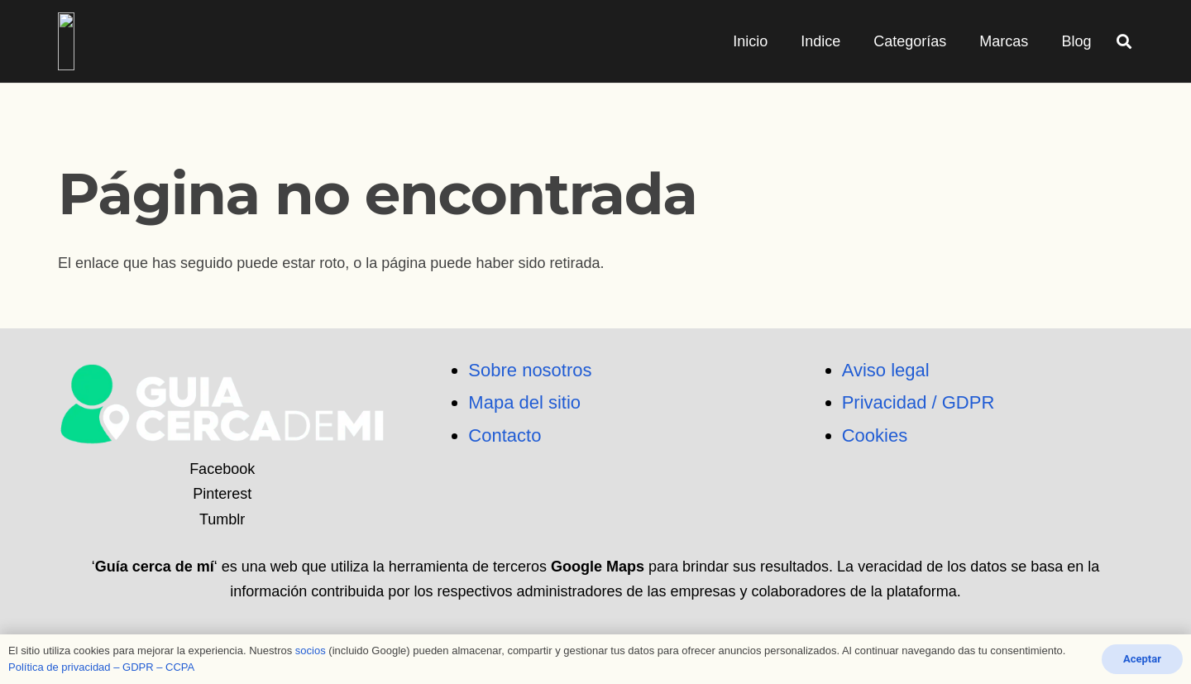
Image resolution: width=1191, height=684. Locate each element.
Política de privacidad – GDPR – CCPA (101, 667)
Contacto (504, 435)
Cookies (874, 435)
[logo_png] (154, 41)
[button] (1124, 41)
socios (310, 650)
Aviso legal (886, 370)
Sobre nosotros (529, 370)
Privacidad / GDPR (918, 402)
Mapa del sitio (524, 402)
